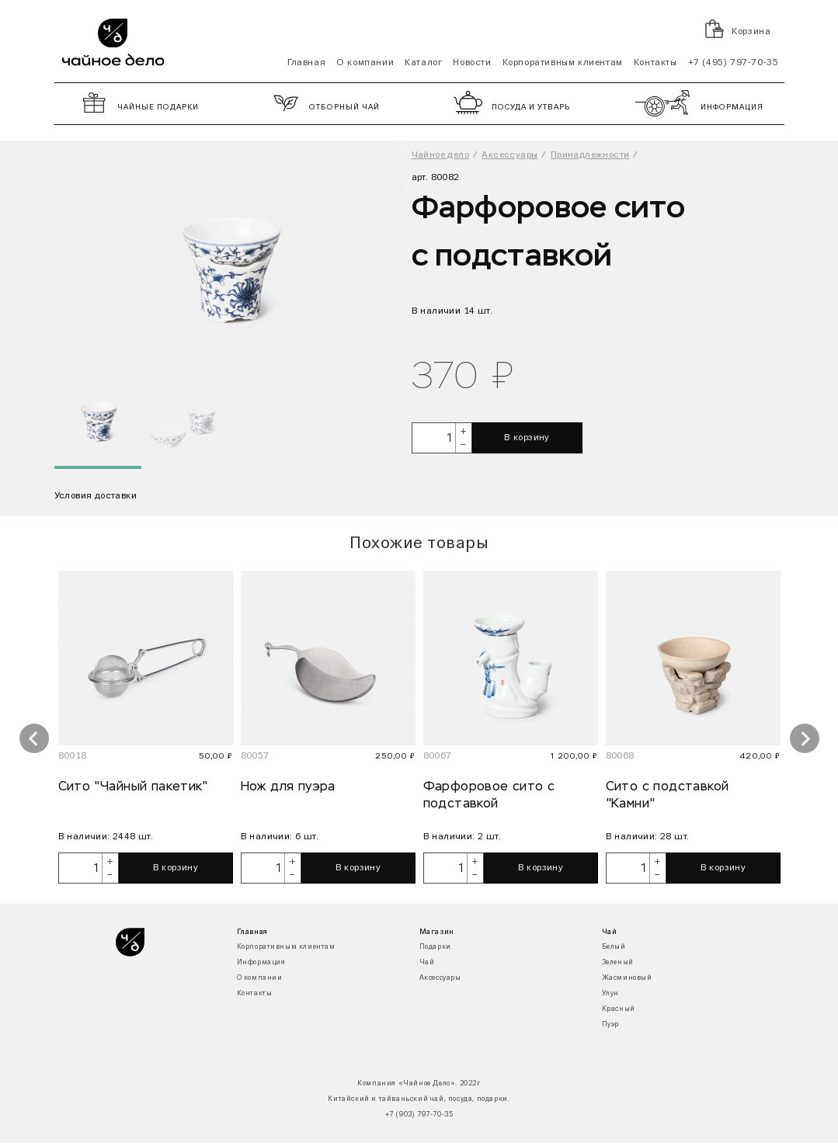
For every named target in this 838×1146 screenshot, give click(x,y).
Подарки (435, 946)
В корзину (527, 438)
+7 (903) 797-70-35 (419, 1114)
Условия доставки (95, 496)
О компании (365, 63)
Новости (472, 63)
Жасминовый (627, 977)
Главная (306, 63)
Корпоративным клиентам (562, 63)
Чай (427, 962)
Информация (261, 962)
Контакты (655, 63)
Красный (618, 1008)
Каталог (423, 63)
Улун (610, 993)
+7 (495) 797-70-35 (733, 63)
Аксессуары (440, 977)
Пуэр (610, 1024)
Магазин (436, 932)
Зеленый (618, 962)
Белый (614, 946)
